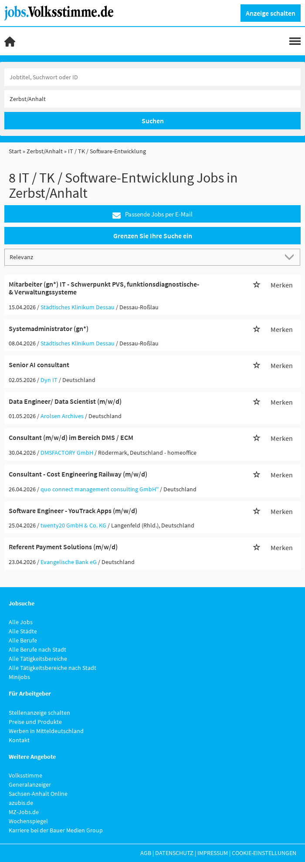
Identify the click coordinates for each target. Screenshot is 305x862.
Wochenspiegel (28, 821)
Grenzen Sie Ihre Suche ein (152, 235)
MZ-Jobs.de (24, 812)
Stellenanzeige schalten (39, 713)
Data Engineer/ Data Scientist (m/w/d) (65, 401)
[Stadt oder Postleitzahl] (152, 99)
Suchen (153, 120)
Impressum (212, 853)
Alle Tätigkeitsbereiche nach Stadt (52, 668)
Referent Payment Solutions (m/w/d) (63, 546)
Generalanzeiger (30, 784)
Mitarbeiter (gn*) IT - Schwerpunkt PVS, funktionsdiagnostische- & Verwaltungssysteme (104, 288)
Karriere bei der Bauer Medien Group (56, 830)
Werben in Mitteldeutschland (46, 731)
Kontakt (19, 740)
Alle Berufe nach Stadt (37, 649)
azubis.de (21, 803)
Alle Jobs (21, 622)
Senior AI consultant (39, 364)
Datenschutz (174, 853)
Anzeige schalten (270, 13)
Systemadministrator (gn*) (48, 328)
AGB (145, 853)
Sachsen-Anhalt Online (38, 794)
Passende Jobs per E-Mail (152, 214)
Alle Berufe (23, 640)
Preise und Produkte (35, 722)
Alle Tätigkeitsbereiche (38, 659)
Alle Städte (23, 631)
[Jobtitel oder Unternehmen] (152, 77)
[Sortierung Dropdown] (291, 257)
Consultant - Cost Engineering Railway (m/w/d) (78, 474)
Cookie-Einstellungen (264, 853)
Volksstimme (25, 775)
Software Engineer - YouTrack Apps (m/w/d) (73, 510)
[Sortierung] (143, 257)
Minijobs (19, 677)
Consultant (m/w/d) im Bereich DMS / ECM (71, 437)
